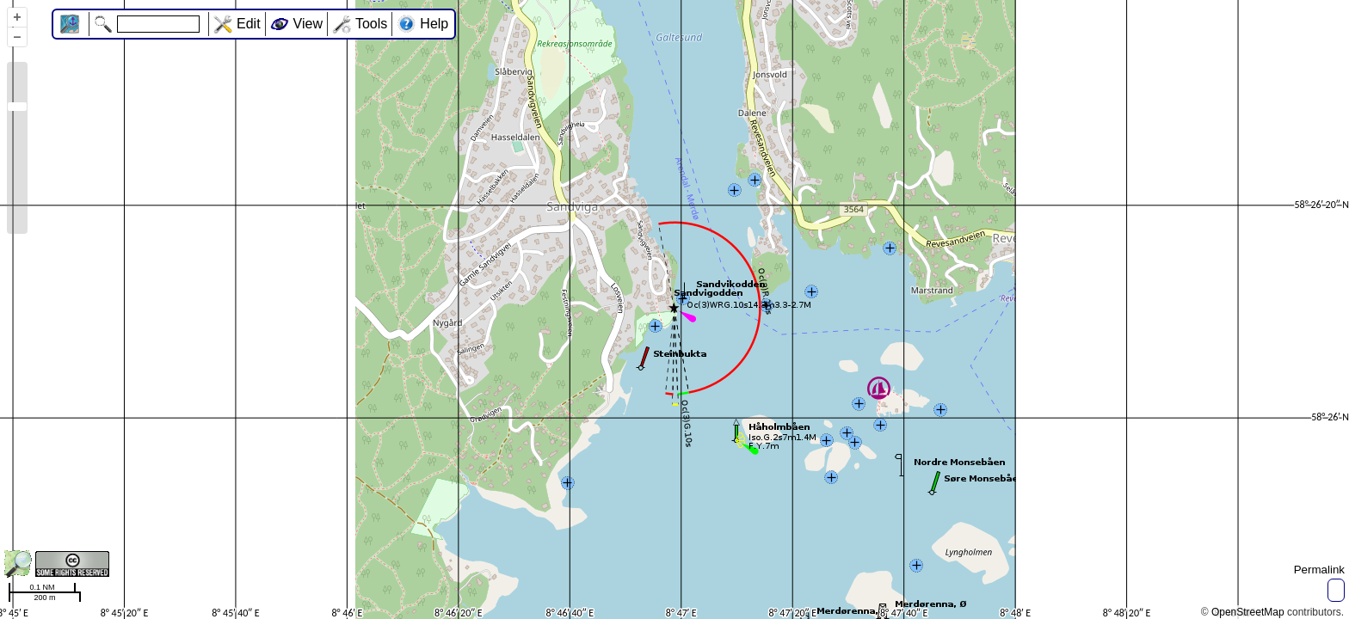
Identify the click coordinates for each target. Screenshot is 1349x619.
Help (434, 23)
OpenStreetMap (1247, 612)
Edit (249, 23)
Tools (371, 23)
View (308, 23)
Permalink (1319, 569)
